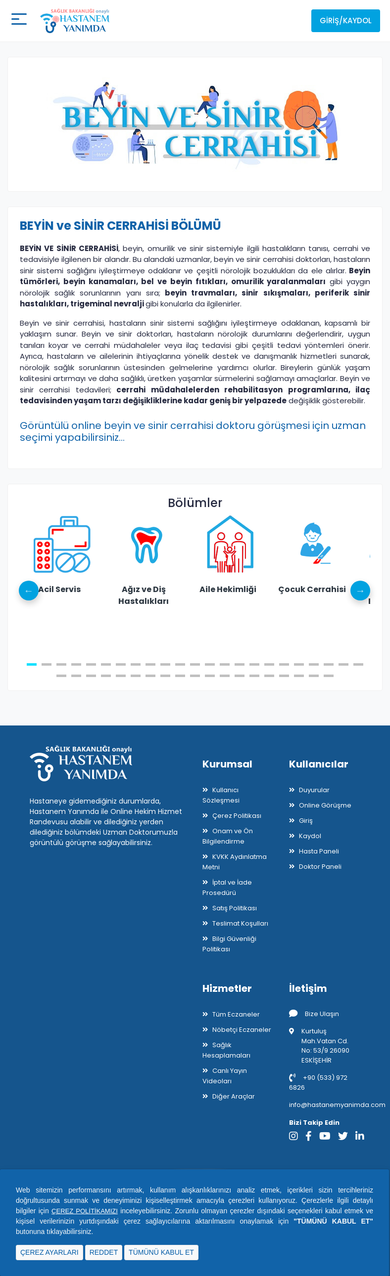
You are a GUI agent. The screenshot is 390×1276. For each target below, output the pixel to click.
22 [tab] (343, 664)
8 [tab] (136, 664)
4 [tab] (76, 664)
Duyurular (314, 790)
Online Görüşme (325, 805)
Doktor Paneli (320, 866)
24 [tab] (61, 676)
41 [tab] (314, 676)
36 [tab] (239, 676)
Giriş (306, 820)
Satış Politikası (234, 908)
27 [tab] (106, 676)
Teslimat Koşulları (240, 923)
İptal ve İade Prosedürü (227, 887)
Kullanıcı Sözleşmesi (221, 795)
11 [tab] (180, 664)
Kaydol (310, 836)
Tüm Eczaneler (236, 1014)
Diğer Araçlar (233, 1096)
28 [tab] (121, 676)
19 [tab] (299, 664)
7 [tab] (121, 664)
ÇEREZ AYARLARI (49, 1252)
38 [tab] (269, 676)
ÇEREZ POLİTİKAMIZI (85, 1211)
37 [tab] (254, 676)
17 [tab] (269, 664)
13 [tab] (210, 664)
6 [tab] (106, 664)
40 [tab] (299, 676)
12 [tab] (195, 664)
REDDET (104, 1252)
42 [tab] (329, 676)
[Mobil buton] (17, 20)
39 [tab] (284, 676)
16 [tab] (254, 664)
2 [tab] (46, 664)
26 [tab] (91, 676)
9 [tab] (150, 664)
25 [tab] (76, 676)
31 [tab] (165, 676)
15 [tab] (239, 664)
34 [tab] (210, 676)
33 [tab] (195, 676)
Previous (30, 590)
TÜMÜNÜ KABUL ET (161, 1252)
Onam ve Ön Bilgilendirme (227, 836)
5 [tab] (91, 664)
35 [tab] (225, 676)
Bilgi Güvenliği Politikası (229, 944)
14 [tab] (225, 664)
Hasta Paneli (319, 851)
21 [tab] (329, 664)
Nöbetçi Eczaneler (241, 1029)
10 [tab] (165, 664)
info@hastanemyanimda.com (337, 1104)
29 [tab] (136, 676)
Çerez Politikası (236, 815)
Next (360, 590)
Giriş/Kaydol (346, 20)
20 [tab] (314, 664)
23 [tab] (358, 664)
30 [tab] (150, 676)
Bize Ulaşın (314, 1014)
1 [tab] (32, 664)
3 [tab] (61, 664)
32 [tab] (180, 676)
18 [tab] (284, 664)
